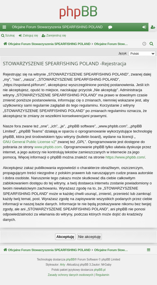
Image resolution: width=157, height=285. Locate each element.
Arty (62, 264)
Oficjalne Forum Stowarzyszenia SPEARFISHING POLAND (57, 27)
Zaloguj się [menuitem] (145, 28)
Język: (122, 53)
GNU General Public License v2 (29, 142)
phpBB (70, 259)
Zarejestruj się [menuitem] (154, 28)
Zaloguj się (30, 35)
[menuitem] (151, 44)
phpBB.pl (100, 269)
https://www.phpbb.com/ (125, 157)
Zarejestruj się (56, 35)
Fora (111, 28)
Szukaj (10, 35)
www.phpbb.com (48, 147)
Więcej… (5, 28)
